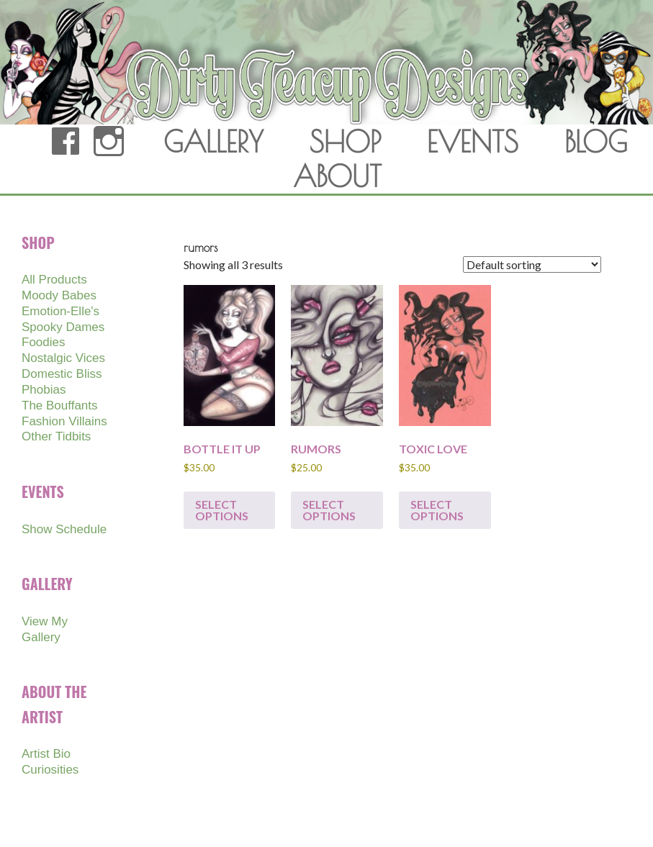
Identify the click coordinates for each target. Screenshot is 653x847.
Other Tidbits (56, 436)
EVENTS (472, 141)
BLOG (595, 141)
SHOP (345, 141)
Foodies (43, 342)
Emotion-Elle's (60, 311)
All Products (54, 279)
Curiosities (50, 769)
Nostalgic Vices (63, 358)
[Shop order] (532, 264)
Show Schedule (64, 529)
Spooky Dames (63, 327)
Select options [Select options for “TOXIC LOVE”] (437, 509)
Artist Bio (46, 754)
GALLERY (213, 141)
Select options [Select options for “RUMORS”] (329, 509)
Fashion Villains (64, 421)
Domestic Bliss (62, 374)
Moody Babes (59, 295)
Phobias (44, 390)
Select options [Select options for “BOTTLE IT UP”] (221, 509)
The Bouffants (60, 405)
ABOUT (337, 176)
